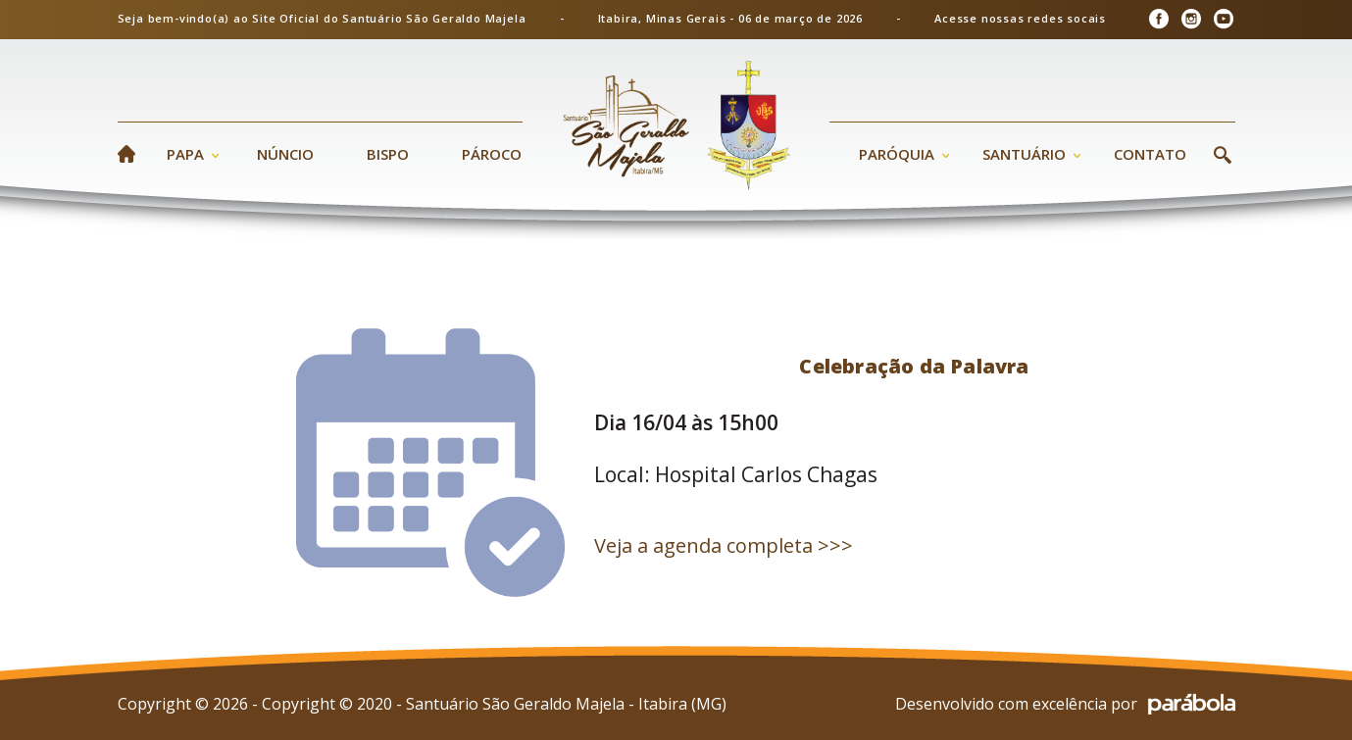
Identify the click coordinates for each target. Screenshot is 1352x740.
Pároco (492, 154)
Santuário (1024, 154)
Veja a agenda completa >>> (723, 545)
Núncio (285, 154)
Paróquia (896, 154)
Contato (1150, 154)
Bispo (388, 154)
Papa (185, 154)
